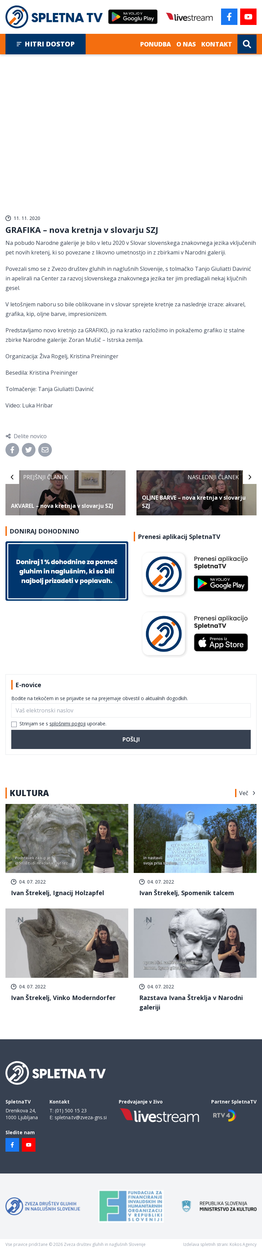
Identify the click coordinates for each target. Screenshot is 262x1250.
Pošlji (131, 739)
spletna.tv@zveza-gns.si (81, 1117)
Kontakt (216, 44)
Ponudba (155, 44)
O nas (186, 44)
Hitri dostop (45, 43)
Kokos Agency (243, 1244)
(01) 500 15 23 (71, 1110)
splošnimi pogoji (67, 723)
